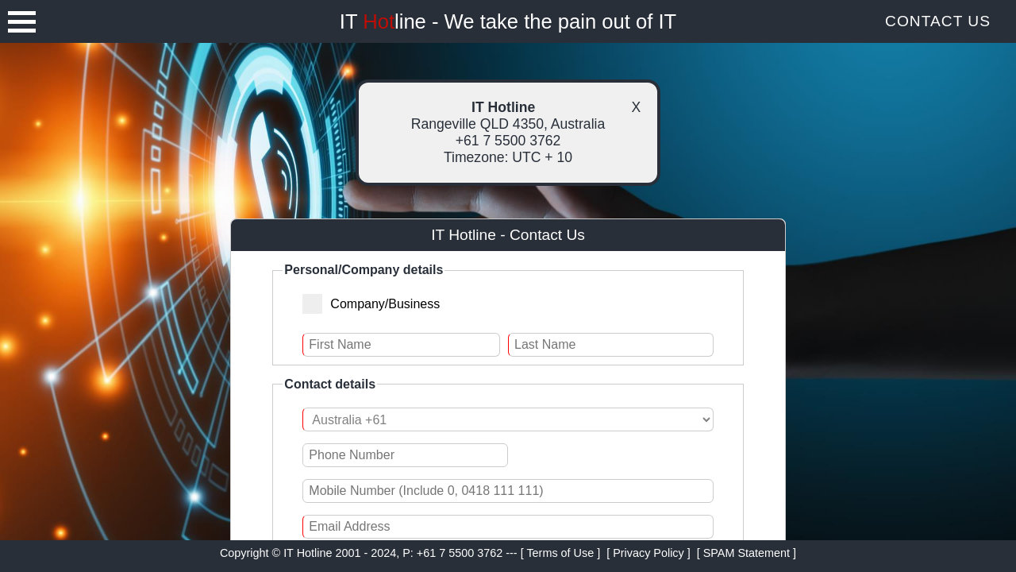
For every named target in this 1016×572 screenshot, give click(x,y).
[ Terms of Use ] (561, 553)
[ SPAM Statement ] (746, 553)
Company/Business (377, 302)
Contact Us (938, 21)
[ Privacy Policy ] (648, 553)
